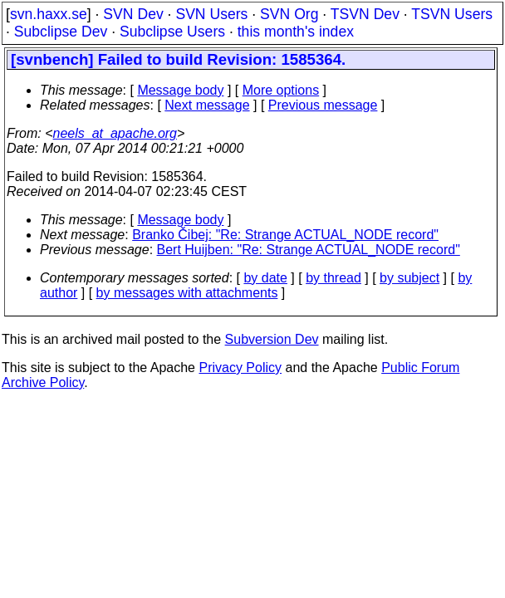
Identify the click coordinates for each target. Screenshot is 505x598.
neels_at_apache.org (115, 133)
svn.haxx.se (48, 14)
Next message (206, 105)
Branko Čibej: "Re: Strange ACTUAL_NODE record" (285, 235)
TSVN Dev (365, 14)
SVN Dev (133, 14)
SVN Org (289, 14)
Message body (180, 90)
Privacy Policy (240, 367)
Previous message (323, 105)
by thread (333, 278)
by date (265, 278)
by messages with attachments (187, 293)
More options (281, 90)
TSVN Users (452, 14)
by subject (409, 278)
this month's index (296, 31)
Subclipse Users (172, 31)
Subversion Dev (272, 339)
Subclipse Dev (60, 31)
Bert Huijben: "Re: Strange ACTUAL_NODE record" (308, 250)
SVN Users (211, 14)
